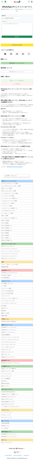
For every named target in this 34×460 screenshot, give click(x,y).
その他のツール (6, 366)
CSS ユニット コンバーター (9, 181)
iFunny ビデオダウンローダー (8, 404)
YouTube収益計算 (5, 277)
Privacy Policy (8, 455)
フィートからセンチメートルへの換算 (10, 193)
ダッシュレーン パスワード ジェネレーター (11, 251)
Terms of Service (18, 455)
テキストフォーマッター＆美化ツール (10, 298)
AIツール (4, 440)
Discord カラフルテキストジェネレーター (11, 362)
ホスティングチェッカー (7, 376)
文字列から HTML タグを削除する (9, 321)
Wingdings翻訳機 (6, 334)
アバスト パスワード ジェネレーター (9, 248)
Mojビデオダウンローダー (7, 399)
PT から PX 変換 (5, 223)
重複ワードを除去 (5, 313)
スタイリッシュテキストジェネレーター (10, 339)
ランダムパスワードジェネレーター (9, 256)
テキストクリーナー (6, 295)
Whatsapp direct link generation (15, 166)
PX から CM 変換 (5, 235)
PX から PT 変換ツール (6, 228)
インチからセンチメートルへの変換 (9, 200)
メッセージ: (4, 21)
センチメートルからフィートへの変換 (10, 183)
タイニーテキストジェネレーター (9, 344)
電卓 (3, 262)
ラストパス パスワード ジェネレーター (10, 253)
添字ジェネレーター (6, 354)
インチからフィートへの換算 (8, 203)
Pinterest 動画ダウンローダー (8, 401)
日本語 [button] (16, 452)
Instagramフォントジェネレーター (9, 329)
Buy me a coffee (17, 45)
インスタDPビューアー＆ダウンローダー (10, 406)
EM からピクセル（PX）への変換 (9, 191)
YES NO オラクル (5, 425)
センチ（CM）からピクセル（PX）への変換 (11, 186)
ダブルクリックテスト (6, 415)
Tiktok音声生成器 (5, 423)
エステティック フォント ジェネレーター (10, 337)
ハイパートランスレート (7, 373)
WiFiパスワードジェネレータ (8, 246)
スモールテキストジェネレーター (9, 342)
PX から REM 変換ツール (7, 230)
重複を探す (4, 310)
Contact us (26, 455)
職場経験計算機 (5, 266)
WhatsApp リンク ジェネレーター (17, 63)
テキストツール (6, 281)
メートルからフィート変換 (7, 213)
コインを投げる (5, 428)
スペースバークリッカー (7, 412)
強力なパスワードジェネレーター (9, 258)
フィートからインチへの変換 (8, 195)
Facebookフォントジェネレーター (9, 327)
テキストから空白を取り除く (8, 291)
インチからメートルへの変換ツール (9, 208)
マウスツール (5, 410)
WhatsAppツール (6, 431)
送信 (17, 36)
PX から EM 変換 (5, 233)
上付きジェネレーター (6, 349)
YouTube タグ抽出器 (6, 275)
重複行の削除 (4, 315)
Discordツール (6, 360)
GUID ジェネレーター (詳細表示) (9, 368)
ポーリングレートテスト (7, 417)
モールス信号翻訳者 (6, 378)
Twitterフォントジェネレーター (8, 332)
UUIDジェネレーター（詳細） (8, 371)
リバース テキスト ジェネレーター (9, 303)
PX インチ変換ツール (6, 237)
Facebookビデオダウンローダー (9, 396)
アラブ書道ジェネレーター (7, 283)
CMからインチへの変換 (7, 188)
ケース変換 (4, 286)
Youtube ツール (6, 270)
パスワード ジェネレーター (9, 244)
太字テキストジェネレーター (8, 352)
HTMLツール (5, 319)
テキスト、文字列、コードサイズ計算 (10, 264)
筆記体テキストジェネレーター (8, 357)
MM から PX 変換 (5, 220)
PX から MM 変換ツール (7, 225)
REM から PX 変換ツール (7, 240)
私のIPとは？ (4, 381)
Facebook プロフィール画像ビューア (10, 394)
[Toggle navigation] (2, 1)
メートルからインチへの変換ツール (9, 218)
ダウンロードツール (7, 389)
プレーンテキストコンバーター (8, 300)
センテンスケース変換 (6, 288)
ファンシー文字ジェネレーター (8, 347)
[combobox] (3, 18)
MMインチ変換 (5, 215)
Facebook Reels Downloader (8, 391)
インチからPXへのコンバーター (8, 210)
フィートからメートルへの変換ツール (10, 198)
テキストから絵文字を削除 (7, 293)
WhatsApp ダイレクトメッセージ (17, 71)
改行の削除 (4, 305)
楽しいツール (5, 421)
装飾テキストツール (7, 325)
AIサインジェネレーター (7, 442)
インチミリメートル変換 (7, 205)
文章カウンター (5, 308)
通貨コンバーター (5, 386)
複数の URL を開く (6, 383)
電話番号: (4, 15)
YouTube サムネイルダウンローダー (9, 272)
